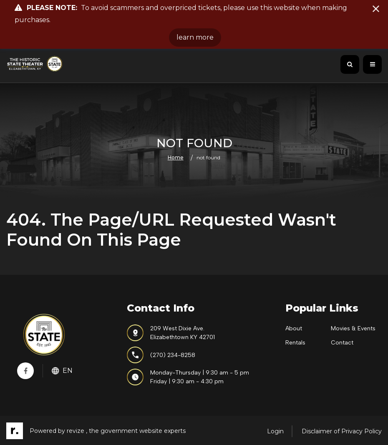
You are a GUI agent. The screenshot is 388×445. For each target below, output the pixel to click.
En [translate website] (62, 371)
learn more (195, 37)
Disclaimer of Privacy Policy (342, 431)
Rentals (295, 342)
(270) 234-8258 (161, 355)
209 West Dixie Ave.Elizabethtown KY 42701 (171, 332)
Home (176, 157)
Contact (342, 342)
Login (275, 431)
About (293, 328)
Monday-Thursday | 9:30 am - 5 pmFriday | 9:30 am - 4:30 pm (188, 377)
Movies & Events (353, 328)
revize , (77, 431)
